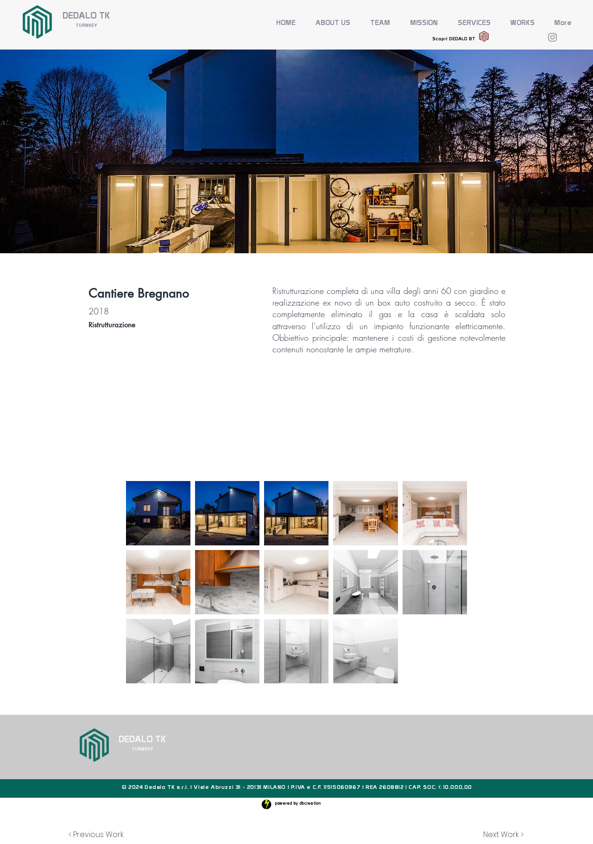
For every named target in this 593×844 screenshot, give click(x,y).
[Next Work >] (503, 834)
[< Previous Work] (96, 834)
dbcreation (310, 803)
